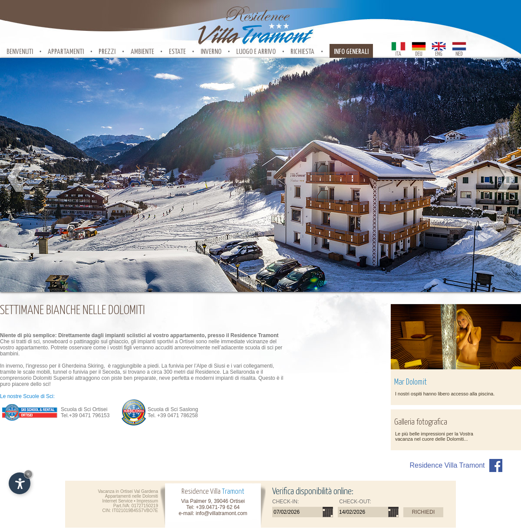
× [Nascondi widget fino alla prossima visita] (28, 474)
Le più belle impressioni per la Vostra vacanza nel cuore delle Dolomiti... (434, 436)
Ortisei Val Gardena (139, 491)
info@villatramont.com (221, 513)
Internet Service (117, 501)
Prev (16, 178)
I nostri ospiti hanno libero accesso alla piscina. (445, 393)
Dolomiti (150, 496)
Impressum (147, 501)
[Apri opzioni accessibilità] (19, 483)
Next (504, 178)
